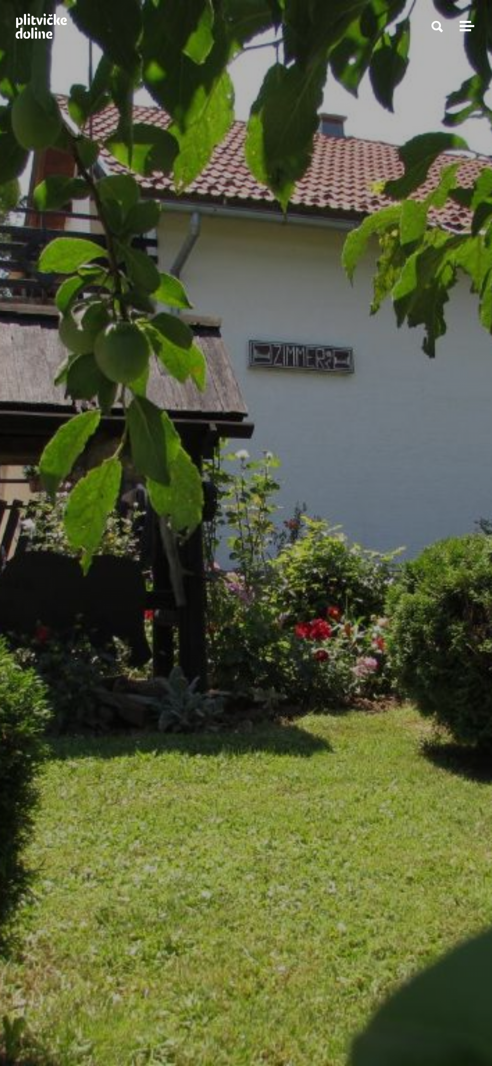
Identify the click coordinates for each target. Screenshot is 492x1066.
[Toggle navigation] (465, 26)
